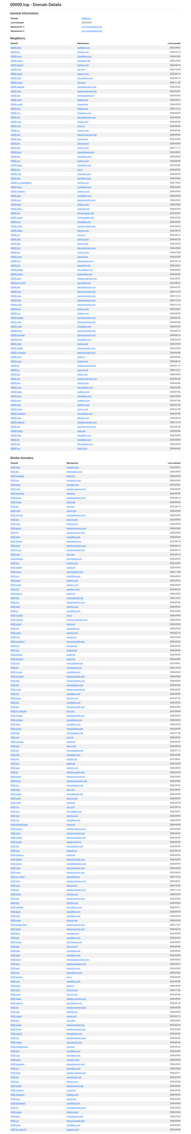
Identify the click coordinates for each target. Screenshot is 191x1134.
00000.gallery (17, 318)
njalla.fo (81, 357)
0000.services (17, 742)
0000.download (18, 1103)
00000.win (15, 95)
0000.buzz (15, 485)
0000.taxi (15, 763)
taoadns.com (73, 1129)
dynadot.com (73, 467)
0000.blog (15, 933)
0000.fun (15, 820)
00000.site (15, 239)
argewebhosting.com (76, 864)
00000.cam (16, 387)
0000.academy (18, 1064)
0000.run (15, 694)
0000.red (15, 898)
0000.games (16, 977)
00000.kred (16, 152)
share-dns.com (84, 113)
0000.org (15, 650)
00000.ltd (15, 143)
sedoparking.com (85, 261)
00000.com (16, 122)
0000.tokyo (16, 781)
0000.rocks (16, 689)
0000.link (15, 598)
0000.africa (16, 1029)
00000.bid (15, 374)
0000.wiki (15, 881)
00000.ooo (16, 126)
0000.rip (14, 1108)
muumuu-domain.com (77, 620)
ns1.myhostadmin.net (92, 27)
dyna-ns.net (82, 244)
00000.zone (16, 361)
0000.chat (15, 916)
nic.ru (69, 615)
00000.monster (18, 335)
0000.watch (16, 1086)
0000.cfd (15, 938)
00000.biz (15, 52)
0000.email (16, 528)
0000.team (16, 912)
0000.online (16, 864)
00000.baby (16, 392)
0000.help (15, 537)
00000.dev (15, 178)
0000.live (15, 602)
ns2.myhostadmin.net (92, 31)
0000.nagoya (17, 620)
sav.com (81, 69)
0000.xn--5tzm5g (18, 1129)
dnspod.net (82, 100)
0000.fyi (14, 532)
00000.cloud (16, 74)
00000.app (16, 196)
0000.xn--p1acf (18, 877)
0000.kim (15, 903)
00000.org (15, 135)
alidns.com (82, 374)
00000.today (16, 409)
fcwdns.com (83, 130)
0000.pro (15, 702)
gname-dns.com (74, 1077)
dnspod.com (83, 143)
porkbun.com (83, 191)
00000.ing (15, 379)
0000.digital (16, 859)
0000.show (16, 894)
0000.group (16, 729)
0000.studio (16, 842)
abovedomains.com (86, 117)
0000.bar (15, 519)
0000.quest (16, 999)
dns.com (81, 82)
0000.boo (15, 1051)
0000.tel (14, 772)
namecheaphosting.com (78, 959)
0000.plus (15, 811)
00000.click (16, 357)
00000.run (15, 161)
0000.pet (15, 1077)
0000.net (15, 628)
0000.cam (15, 981)
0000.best (15, 467)
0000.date (15, 955)
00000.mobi (16, 226)
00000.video (16, 230)
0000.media (16, 1042)
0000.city (15, 890)
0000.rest (15, 968)
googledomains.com (86, 87)
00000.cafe (16, 322)
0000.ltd (14, 668)
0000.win (15, 576)
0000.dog (15, 681)
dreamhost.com (74, 541)
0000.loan (15, 607)
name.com (71, 511)
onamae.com (83, 209)
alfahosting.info (84, 274)
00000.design (17, 65)
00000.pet (15, 426)
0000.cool (15, 885)
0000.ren (15, 750)
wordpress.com (74, 480)
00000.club (16, 78)
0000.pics (15, 964)
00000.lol (15, 365)
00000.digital (17, 270)
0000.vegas (16, 1112)
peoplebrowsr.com (85, 152)
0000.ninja (16, 872)
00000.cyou (16, 56)
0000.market (16, 615)
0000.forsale (16, 715)
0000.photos (16, 654)
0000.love (15, 663)
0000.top (15, 785)
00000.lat (15, 370)
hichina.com (83, 52)
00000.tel (15, 440)
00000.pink (16, 418)
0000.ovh (15, 737)
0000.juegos (16, 593)
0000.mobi (16, 798)
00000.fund (16, 305)
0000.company (18, 641)
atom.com (71, 746)
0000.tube (15, 790)
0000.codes (16, 1016)
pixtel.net (71, 476)
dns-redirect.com (85, 270)
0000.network (17, 907)
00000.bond (16, 339)
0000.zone (15, 868)
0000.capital (16, 829)
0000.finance (17, 559)
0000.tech (15, 768)
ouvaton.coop (73, 1060)
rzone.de (81, 431)
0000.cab (15, 1012)
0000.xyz (15, 1081)
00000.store (16, 257)
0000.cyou (15, 524)
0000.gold (15, 724)
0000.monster (17, 676)
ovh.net (70, 737)
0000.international (19, 1047)
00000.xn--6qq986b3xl (21, 183)
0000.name (16, 624)
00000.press (16, 165)
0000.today (16, 776)
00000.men (16, 174)
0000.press (16, 698)
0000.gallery (16, 567)
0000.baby (16, 1073)
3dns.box (71, 1020)
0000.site (15, 816)
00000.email (16, 61)
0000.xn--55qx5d (18, 711)
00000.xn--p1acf (18, 283)
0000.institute (17, 1090)
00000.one (16, 261)
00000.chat (16, 344)
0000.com (15, 637)
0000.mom (16, 994)
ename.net (71, 637)
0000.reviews (17, 720)
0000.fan (15, 563)
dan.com (71, 790)
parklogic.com (73, 589)
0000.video (16, 803)
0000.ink (15, 759)
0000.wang (16, 572)
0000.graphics (17, 855)
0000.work (15, 580)
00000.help (16, 435)
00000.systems (18, 191)
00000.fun (15, 248)
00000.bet (15, 287)
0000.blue (15, 1116)
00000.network (18, 422)
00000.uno (16, 222)
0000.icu (15, 1068)
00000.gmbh (17, 431)
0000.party (16, 986)
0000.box (15, 1020)
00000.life (15, 156)
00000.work (16, 100)
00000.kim (16, 148)
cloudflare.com (84, 56)
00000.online (17, 274)
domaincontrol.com (86, 200)
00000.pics (16, 400)
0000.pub (15, 733)
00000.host (16, 69)
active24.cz (72, 851)
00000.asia (16, 139)
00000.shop (16, 187)
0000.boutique (17, 476)
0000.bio (15, 480)
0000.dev (15, 707)
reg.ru (80, 169)
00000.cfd (15, 265)
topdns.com (82, 122)
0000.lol (14, 611)
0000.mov (15, 1055)
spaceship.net (83, 61)
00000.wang (16, 82)
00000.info (16, 200)
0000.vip (15, 807)
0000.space (16, 794)
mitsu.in (81, 126)
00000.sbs (15, 244)
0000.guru (15, 990)
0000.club (15, 554)
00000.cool (16, 291)
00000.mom (16, 326)
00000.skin (16, 278)
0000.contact (17, 515)
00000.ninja (16, 331)
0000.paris (16, 1060)
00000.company (18, 352)
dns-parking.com (85, 78)
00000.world (16, 104)
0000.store (16, 833)
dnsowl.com (83, 74)
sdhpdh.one (72, 1012)
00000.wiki (16, 91)
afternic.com (83, 204)
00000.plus (16, 296)
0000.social (16, 1025)
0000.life (15, 685)
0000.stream (16, 837)
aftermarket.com (74, 471)
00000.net (15, 117)
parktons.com (83, 47)
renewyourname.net (86, 365)
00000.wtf (15, 444)
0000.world (16, 585)
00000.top (86, 18)
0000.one (15, 851)
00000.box (16, 383)
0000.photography (19, 824)
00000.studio (17, 348)
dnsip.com (82, 448)
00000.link (15, 108)
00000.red (15, 252)
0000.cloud (16, 550)
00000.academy (18, 413)
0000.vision (16, 942)
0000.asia (15, 1099)
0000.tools (16, 1125)
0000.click (15, 511)
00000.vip (15, 235)
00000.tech (16, 204)
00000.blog (16, 396)
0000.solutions (18, 1094)
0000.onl (15, 1038)
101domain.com (74, 668)
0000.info (15, 755)
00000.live (15, 113)
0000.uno (15, 972)
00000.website (17, 87)
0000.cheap (16, 502)
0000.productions (19, 925)
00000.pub (16, 309)
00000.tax (15, 448)
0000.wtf (15, 589)
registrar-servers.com (87, 91)
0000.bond (16, 959)
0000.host (15, 546)
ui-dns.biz (71, 1090)
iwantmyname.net (75, 1086)
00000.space (17, 217)
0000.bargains (17, 493)
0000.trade (16, 920)
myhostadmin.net (85, 95)
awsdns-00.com (74, 842)
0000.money (16, 672)
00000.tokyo (16, 209)
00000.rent (16, 405)
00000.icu (15, 130)
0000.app (15, 746)
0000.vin (15, 1121)
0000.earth (16, 929)
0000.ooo (15, 646)
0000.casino (16, 1033)
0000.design (16, 541)
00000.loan (16, 300)
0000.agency (17, 1003)
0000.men (15, 951)
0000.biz (15, 506)
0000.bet (15, 471)
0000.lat (14, 1007)
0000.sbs (15, 946)
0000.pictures (17, 659)
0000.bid (15, 846)
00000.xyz (15, 313)
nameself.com (84, 283)
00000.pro (15, 169)
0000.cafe (15, 489)
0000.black (16, 498)
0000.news (16, 633)
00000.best (16, 47)
